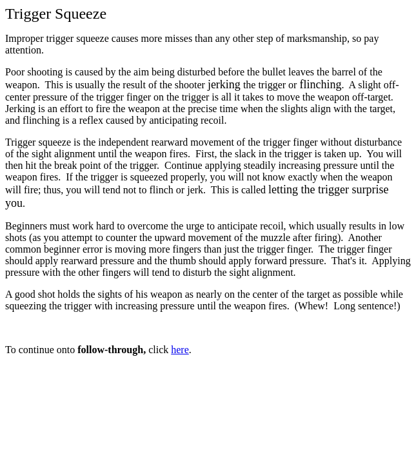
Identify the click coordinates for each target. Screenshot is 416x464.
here (180, 349)
